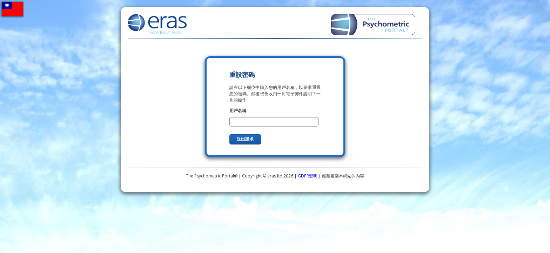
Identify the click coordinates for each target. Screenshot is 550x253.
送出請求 (245, 139)
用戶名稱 (237, 110)
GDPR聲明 (307, 176)
